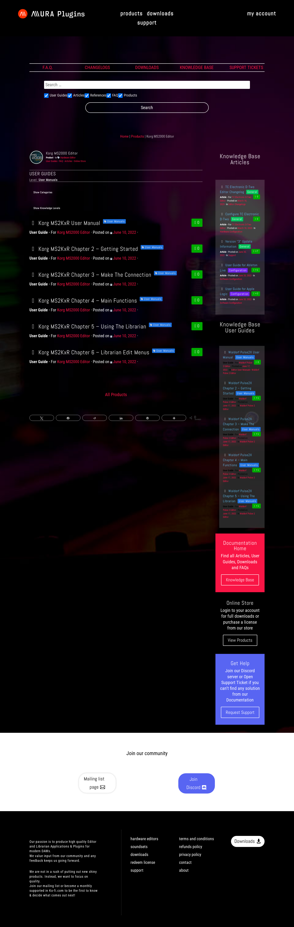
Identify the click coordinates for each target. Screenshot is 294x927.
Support (232, 255)
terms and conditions (196, 838)
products (131, 13)
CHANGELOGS (97, 67)
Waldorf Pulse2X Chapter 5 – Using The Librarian (239, 496)
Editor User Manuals (240, 369)
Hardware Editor (68, 157)
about (184, 870)
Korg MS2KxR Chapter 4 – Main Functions (83, 300)
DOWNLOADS (147, 67)
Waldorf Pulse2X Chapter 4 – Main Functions (237, 460)
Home (124, 136)
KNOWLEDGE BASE (197, 67)
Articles (68, 161)
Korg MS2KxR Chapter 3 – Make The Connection (90, 274)
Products (137, 136)
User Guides (51, 161)
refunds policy (190, 846)
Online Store (80, 161)
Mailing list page (94, 783)
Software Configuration (231, 279)
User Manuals (116, 221)
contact (185, 862)
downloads (160, 13)
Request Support (240, 712)
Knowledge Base (240, 580)
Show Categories (42, 192)
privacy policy (190, 854)
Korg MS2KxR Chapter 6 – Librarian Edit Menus (89, 352)
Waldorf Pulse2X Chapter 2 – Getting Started (237, 388)
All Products (116, 394)
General (252, 192)
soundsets (139, 846)
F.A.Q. (48, 67)
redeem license (142, 862)
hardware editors (144, 838)
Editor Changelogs (237, 204)
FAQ (61, 161)
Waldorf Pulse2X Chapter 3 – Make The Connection (238, 424)
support (147, 23)
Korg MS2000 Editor (62, 153)
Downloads (244, 841)
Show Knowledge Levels (46, 208)
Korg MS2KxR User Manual (64, 223)
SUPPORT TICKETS (246, 67)
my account (261, 13)
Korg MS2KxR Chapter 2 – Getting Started (83, 249)
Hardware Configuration (231, 231)
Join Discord (193, 783)
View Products (240, 640)
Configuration (238, 270)
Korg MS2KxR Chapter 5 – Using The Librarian (87, 326)
